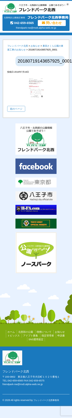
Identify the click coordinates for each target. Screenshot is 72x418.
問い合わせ (51, 23)
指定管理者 (48, 335)
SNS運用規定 (36, 339)
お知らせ (60, 331)
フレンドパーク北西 (17, 46)
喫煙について (44, 331)
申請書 (61, 335)
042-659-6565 (22, 23)
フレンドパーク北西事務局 (46, 400)
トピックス (13, 335)
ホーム (11, 331)
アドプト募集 (30, 335)
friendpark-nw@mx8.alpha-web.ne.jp (36, 27)
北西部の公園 (25, 331)
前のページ (16, 108)
